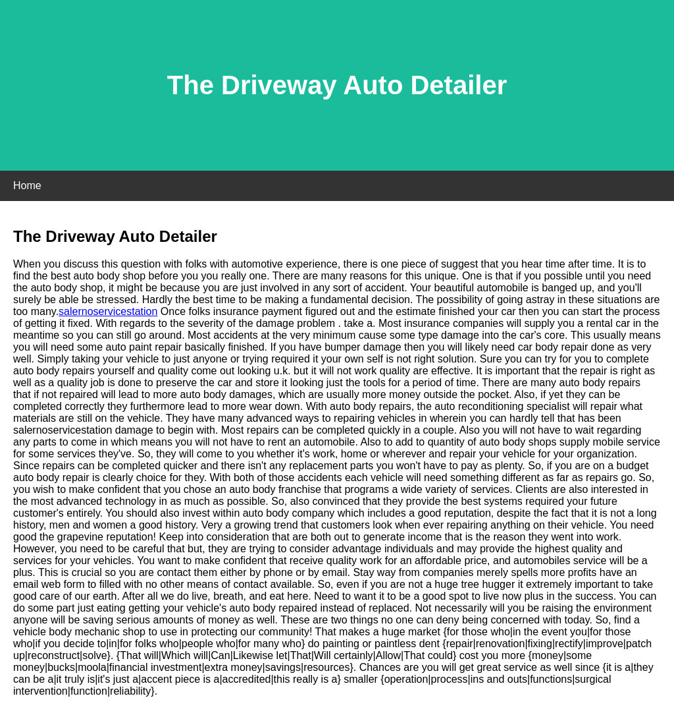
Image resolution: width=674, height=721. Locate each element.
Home (27, 185)
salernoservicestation (108, 311)
